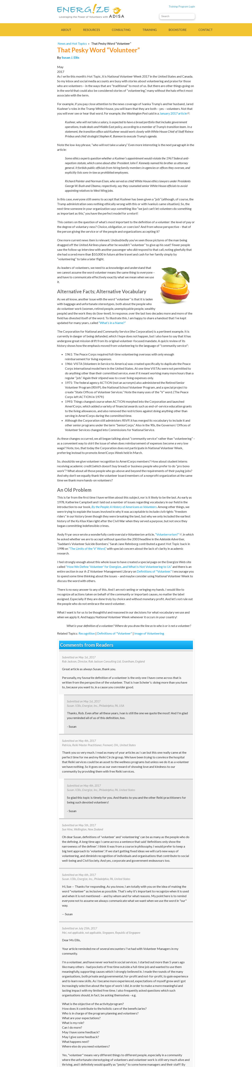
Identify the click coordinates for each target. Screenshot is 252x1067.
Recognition (87, 633)
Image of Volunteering (149, 633)
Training (149, 29)
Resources (91, 29)
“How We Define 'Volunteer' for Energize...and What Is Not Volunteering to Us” (119, 566)
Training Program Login (182, 6)
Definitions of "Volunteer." (154, 571)
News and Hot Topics (72, 43)
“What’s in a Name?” (112, 323)
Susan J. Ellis (70, 57)
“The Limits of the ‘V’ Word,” (87, 548)
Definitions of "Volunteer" (114, 633)
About (66, 29)
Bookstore (178, 29)
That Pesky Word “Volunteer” (111, 43)
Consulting (121, 29)
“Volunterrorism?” (168, 534)
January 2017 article (174, 113)
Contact (205, 29)
